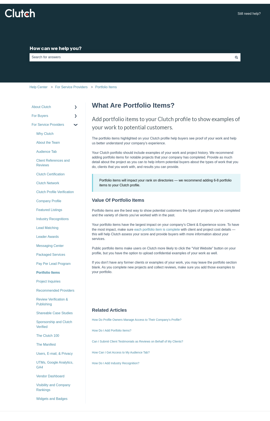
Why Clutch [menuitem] (45, 133)
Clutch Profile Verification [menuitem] (55, 192)
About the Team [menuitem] (48, 142)
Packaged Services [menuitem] (50, 254)
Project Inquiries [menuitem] (48, 281)
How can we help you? (56, 48)
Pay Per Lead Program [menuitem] (53, 263)
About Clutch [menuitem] (41, 107)
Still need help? (249, 13)
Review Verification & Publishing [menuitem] (52, 302)
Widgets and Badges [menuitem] (52, 399)
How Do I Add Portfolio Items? (111, 330)
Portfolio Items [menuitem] (48, 272)
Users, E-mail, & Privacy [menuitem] (54, 353)
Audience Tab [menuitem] (46, 151)
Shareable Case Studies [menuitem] (54, 313)
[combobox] (131, 57)
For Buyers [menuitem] (40, 116)
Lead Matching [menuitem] (47, 228)
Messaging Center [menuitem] (50, 246)
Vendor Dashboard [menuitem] (50, 376)
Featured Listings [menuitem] (49, 210)
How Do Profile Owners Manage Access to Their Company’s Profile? (136, 319)
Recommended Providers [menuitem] (55, 290)
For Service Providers (71, 87)
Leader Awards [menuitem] (47, 236)
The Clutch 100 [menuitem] (47, 335)
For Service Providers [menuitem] (48, 124)
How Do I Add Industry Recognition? (115, 363)
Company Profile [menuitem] (48, 201)
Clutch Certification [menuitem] (50, 174)
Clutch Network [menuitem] (47, 183)
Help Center (38, 87)
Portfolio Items (106, 87)
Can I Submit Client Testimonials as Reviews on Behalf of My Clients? (137, 341)
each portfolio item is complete (157, 229)
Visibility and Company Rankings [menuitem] (53, 387)
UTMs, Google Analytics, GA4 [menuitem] (54, 365)
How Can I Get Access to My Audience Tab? (121, 352)
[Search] (236, 57)
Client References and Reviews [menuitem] (53, 163)
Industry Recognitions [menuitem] (52, 219)
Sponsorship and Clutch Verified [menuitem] (54, 324)
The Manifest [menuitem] (46, 344)
